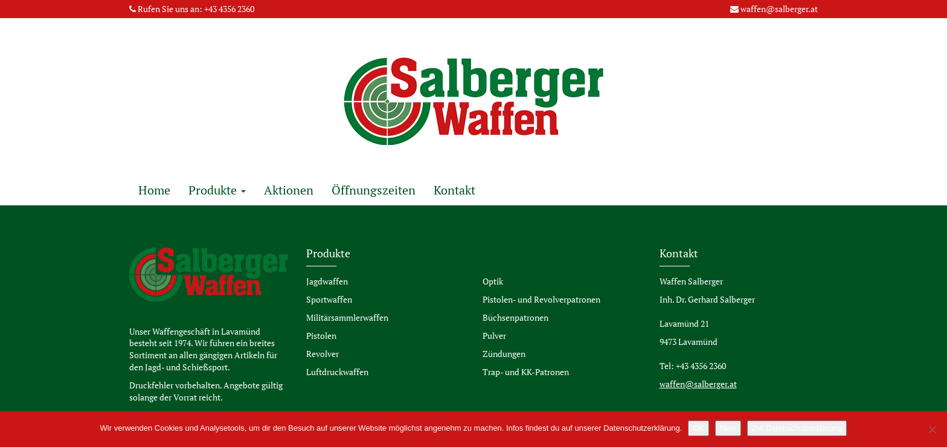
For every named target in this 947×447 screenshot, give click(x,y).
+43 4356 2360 (229, 8)
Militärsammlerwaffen (347, 317)
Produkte (217, 190)
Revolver (322, 353)
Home (154, 190)
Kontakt (454, 190)
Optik (493, 281)
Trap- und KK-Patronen (526, 372)
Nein (728, 428)
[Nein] (932, 429)
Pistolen (321, 335)
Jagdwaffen (327, 281)
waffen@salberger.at (779, 8)
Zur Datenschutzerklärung (797, 428)
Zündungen (504, 353)
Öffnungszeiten (374, 190)
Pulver (494, 335)
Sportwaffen (329, 299)
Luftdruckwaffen (337, 372)
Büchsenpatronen (515, 317)
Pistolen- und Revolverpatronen (541, 299)
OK (698, 428)
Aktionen (288, 190)
